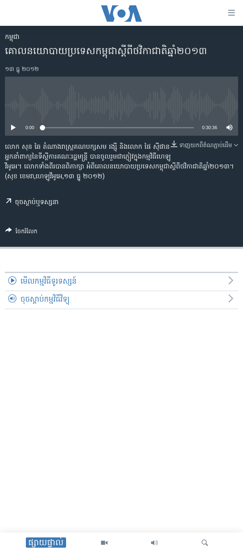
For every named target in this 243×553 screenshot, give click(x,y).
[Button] (21, 233)
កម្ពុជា (12, 37)
